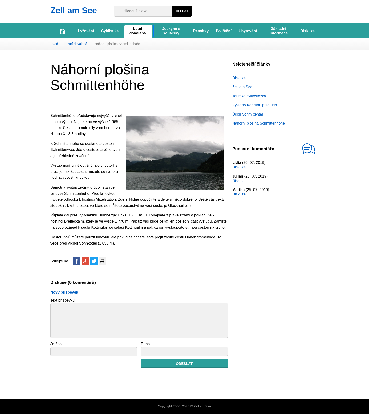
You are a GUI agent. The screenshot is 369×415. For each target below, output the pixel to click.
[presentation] (86, 369)
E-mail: (146, 345)
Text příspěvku (62, 301)
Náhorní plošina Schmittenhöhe (258, 125)
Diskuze (239, 79)
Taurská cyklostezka (249, 97)
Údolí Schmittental (247, 115)
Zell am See (242, 88)
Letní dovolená (76, 45)
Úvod (54, 45)
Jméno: (56, 345)
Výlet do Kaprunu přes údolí (255, 106)
